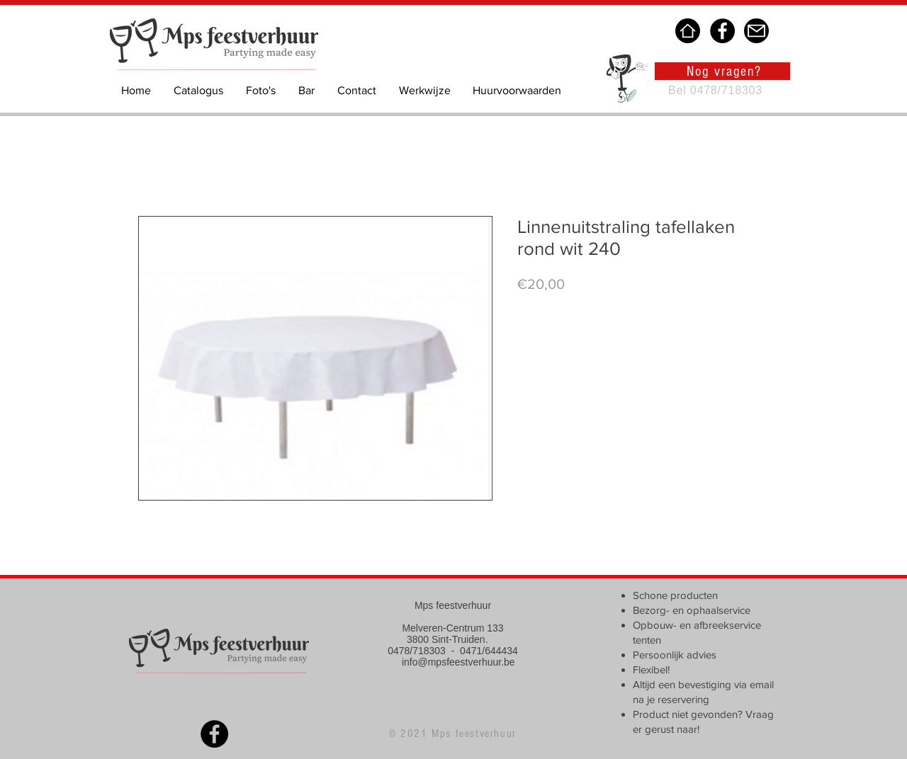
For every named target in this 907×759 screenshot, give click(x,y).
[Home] (687, 30)
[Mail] (756, 30)
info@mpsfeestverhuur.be (458, 662)
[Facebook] (722, 30)
